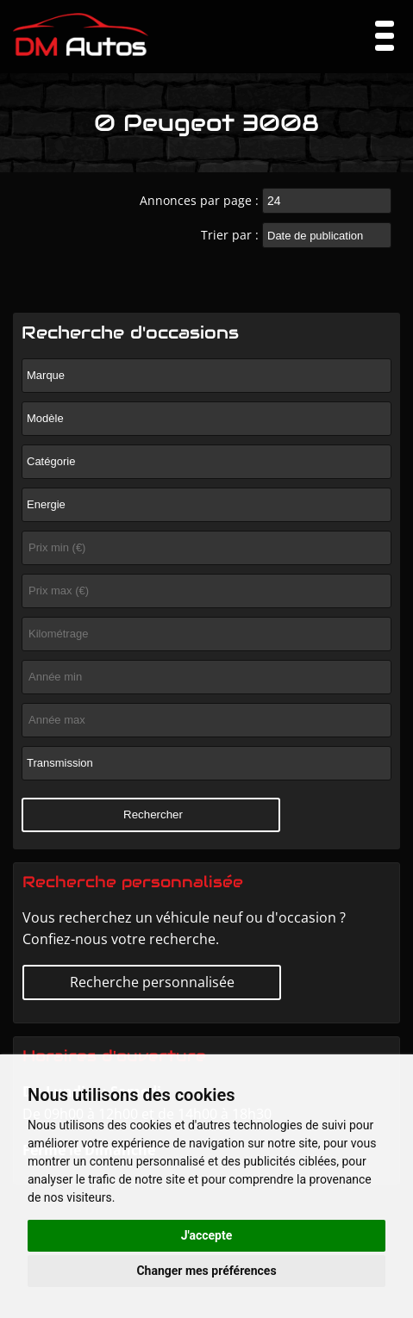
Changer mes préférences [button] (206, 1271)
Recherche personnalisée (152, 982)
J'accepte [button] (207, 1235)
